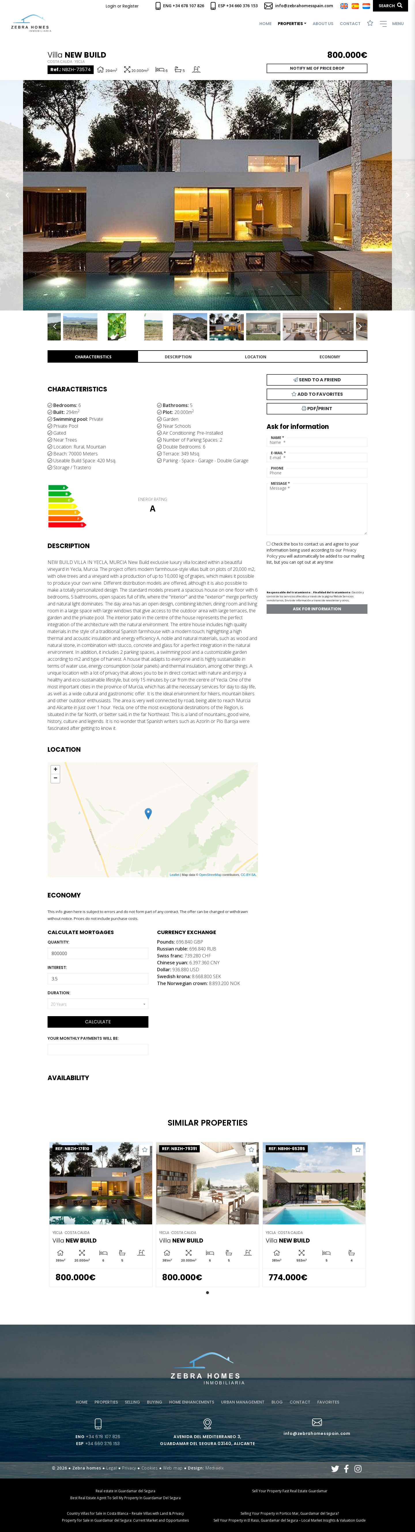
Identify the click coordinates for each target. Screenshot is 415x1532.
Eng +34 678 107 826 (180, 5)
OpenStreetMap (210, 874)
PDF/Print (317, 408)
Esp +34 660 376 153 (234, 5)
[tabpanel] (101, 1214)
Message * (280, 483)
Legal (111, 1468)
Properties (106, 1402)
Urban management (243, 1402)
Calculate (98, 1021)
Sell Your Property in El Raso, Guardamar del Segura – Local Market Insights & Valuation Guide (290, 1520)
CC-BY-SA (248, 874)
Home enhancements (191, 1402)
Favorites (328, 1402)
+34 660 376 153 (98, 1443)
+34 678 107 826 (98, 1437)
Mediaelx (214, 1468)
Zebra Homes (31, 23)
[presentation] (297, 575)
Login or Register (122, 6)
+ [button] (55, 770)
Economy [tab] (330, 356)
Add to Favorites (317, 394)
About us (323, 23)
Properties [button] (290, 23)
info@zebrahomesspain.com (298, 5)
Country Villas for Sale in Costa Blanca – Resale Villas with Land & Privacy (125, 1513)
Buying (154, 1402)
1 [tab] (207, 1292)
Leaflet (174, 874)
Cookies (150, 1468)
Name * (277, 437)
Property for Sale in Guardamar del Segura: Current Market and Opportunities (125, 1520)
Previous (7, 195)
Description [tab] (178, 356)
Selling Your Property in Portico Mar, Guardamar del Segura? (290, 1513)
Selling (132, 1402)
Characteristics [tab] (93, 356)
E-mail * (278, 452)
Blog (277, 1402)
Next (408, 195)
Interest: (57, 967)
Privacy (129, 1468)
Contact (350, 23)
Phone (277, 468)
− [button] (55, 778)
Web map (173, 1468)
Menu (392, 24)
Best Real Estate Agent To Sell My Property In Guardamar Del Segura (125, 1497)
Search (390, 6)
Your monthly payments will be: (83, 1038)
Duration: (59, 993)
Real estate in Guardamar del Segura (125, 1491)
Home (265, 23)
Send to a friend (317, 379)
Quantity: (58, 942)
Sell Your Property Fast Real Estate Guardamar (289, 1491)
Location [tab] (255, 356)
